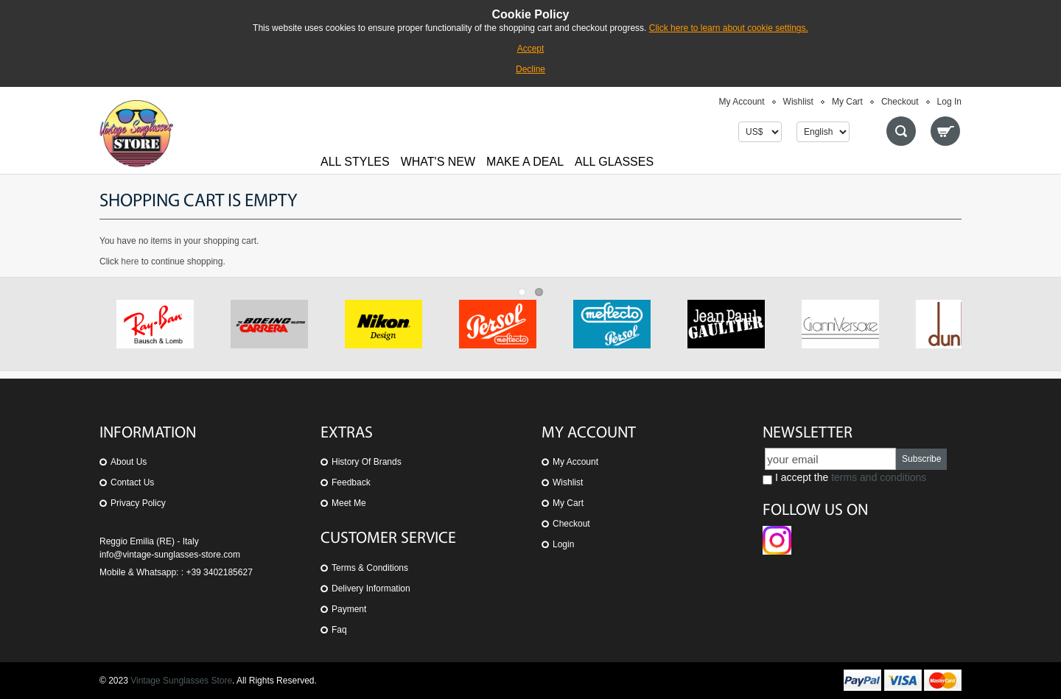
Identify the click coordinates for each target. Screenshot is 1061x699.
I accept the (844, 478)
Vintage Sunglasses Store (181, 680)
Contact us (132, 482)
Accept (530, 48)
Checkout (900, 101)
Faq (339, 630)
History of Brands (367, 462)
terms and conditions (878, 477)
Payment (349, 609)
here (130, 261)
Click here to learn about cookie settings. (728, 28)
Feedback (351, 482)
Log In (949, 101)
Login (563, 544)
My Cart (847, 101)
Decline (530, 69)
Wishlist (798, 101)
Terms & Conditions (370, 568)
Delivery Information (371, 588)
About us (129, 462)
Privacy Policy (138, 503)
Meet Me (349, 503)
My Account (742, 101)
